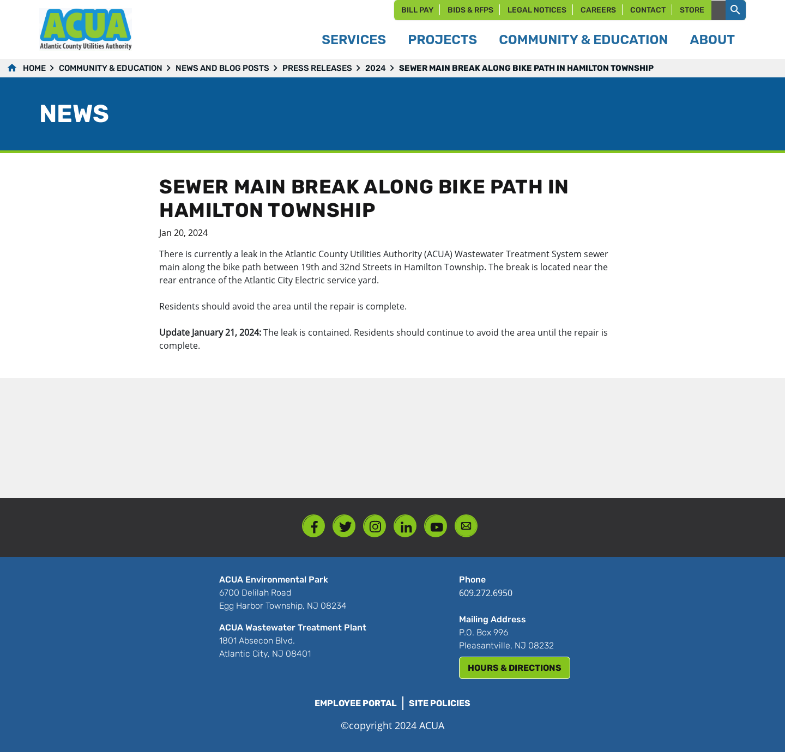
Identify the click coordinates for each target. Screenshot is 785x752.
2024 (375, 68)
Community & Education (110, 68)
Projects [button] (442, 39)
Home (34, 68)
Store (692, 10)
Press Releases (317, 68)
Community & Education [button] (583, 39)
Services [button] (354, 39)
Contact (648, 10)
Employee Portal (356, 703)
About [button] (712, 39)
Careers (598, 10)
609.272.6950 (485, 593)
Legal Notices (537, 10)
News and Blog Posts (222, 68)
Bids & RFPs (470, 10)
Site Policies (439, 703)
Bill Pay (417, 10)
